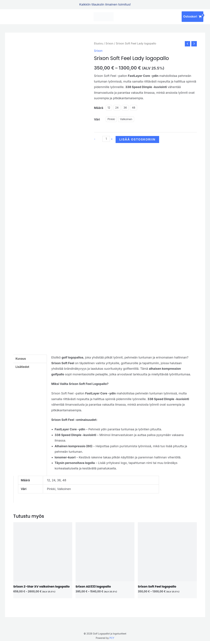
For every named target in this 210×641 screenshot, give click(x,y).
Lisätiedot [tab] (23, 366)
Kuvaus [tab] (21, 357)
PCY (111, 636)
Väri (97, 119)
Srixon (110, 43)
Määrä (98, 108)
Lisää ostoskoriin (138, 139)
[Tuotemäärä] (106, 139)
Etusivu (99, 43)
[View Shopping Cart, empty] (192, 16)
